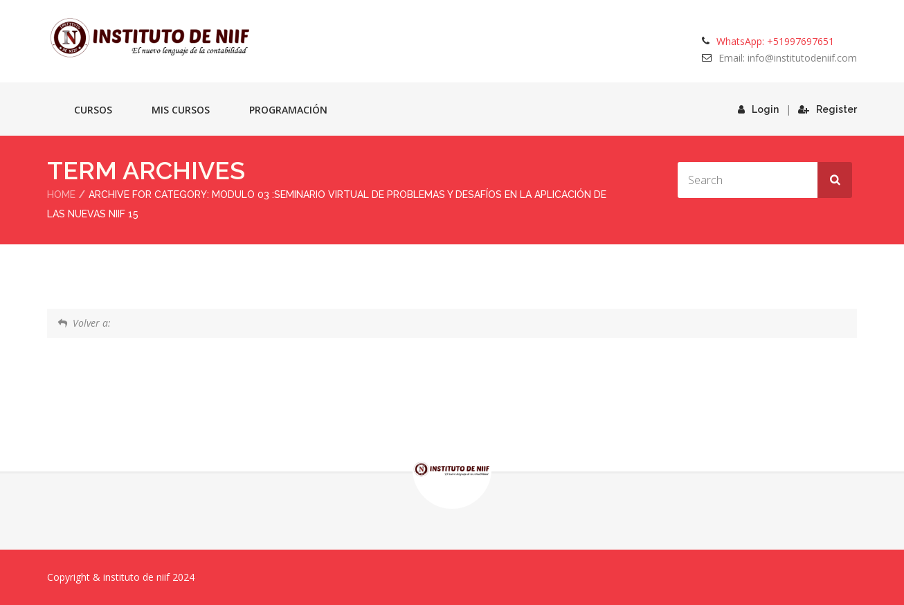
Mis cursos (181, 109)
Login (758, 109)
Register (827, 109)
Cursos (93, 109)
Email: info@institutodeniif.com (787, 57)
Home (61, 194)
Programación (288, 109)
